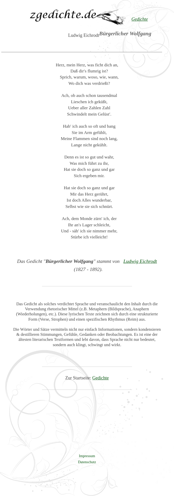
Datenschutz (87, 462)
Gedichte (100, 377)
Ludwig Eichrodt (140, 261)
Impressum (87, 456)
